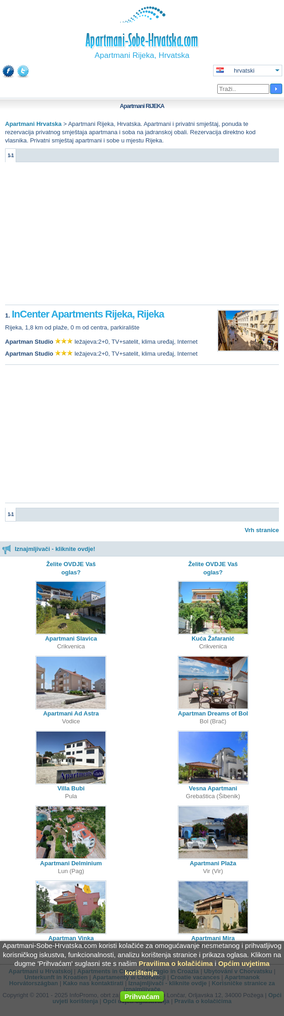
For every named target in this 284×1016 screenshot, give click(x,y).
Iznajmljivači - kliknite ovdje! (48, 548)
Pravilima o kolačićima (176, 963)
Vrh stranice (262, 530)
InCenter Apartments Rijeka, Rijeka (88, 314)
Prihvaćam (142, 996)
